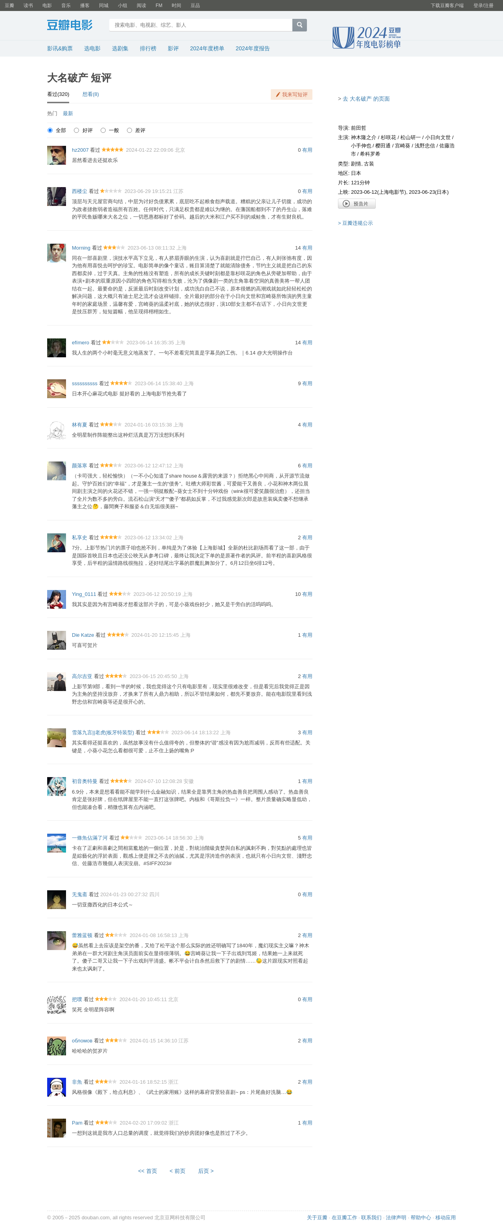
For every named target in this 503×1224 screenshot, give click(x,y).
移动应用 (445, 1217)
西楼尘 (79, 191)
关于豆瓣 (317, 1217)
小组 (122, 5)
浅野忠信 (425, 146)
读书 (28, 5)
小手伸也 (361, 146)
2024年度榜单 (207, 48)
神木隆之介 (363, 137)
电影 (47, 5)
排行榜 (148, 48)
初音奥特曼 (84, 781)
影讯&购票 (60, 48)
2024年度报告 (253, 48)
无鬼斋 (79, 894)
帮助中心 (421, 1217)
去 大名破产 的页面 (366, 99)
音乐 (66, 5)
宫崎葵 (402, 146)
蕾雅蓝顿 (82, 935)
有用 (307, 150)
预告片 (357, 203)
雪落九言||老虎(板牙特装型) (103, 732)
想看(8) (91, 94)
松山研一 (410, 137)
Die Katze (83, 635)
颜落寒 (79, 466)
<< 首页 (147, 1171)
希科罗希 (370, 154)
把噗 (77, 999)
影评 (173, 48)
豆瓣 (9, 5)
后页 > (206, 1171)
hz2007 (80, 150)
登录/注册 (484, 5)
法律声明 (396, 1217)
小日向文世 (438, 137)
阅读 (141, 5)
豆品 (195, 5)
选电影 (92, 48)
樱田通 (383, 146)
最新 (68, 113)
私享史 (79, 537)
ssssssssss (84, 383)
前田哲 (358, 128)
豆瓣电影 (75, 26)
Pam (77, 1123)
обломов (82, 1041)
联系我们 (371, 1217)
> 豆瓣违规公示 (355, 223)
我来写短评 (295, 94)
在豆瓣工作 (344, 1217)
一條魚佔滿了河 (90, 838)
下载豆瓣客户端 (447, 5)
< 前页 (177, 1171)
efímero (80, 343)
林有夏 (79, 425)
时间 (176, 5)
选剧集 (120, 48)
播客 (85, 5)
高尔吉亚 (82, 676)
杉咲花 (388, 137)
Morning (81, 248)
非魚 (77, 1082)
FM (159, 5)
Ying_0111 (84, 594)
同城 (103, 5)
